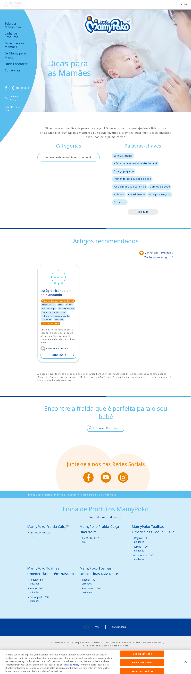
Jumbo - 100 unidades (141, 548)
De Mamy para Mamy (15, 55)
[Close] (185, 666)
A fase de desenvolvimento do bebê (135, 163)
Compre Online (14, 98)
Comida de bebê (160, 186)
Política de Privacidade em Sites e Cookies (105, 645)
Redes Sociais (22, 87)
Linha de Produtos (11, 35)
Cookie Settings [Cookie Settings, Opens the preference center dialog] (142, 658)
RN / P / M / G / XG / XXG (40, 534)
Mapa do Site (82, 642)
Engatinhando (136, 194)
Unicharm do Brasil (60, 642)
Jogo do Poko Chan (12, 108)
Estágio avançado (160, 194)
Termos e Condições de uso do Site (112, 642)
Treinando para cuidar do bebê (132, 178)
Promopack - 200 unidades (143, 557)
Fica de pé (119, 202)
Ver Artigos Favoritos (158, 252)
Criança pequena (123, 171)
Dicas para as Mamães (14, 45)
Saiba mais (58, 355)
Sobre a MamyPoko (13, 25)
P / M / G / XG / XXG (90, 539)
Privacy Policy (71, 668)
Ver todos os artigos (157, 257)
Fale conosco (118, 627)
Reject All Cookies (142, 666)
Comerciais (12, 70)
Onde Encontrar (16, 64)
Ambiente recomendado (149, 642)
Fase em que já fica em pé (129, 186)
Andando (118, 194)
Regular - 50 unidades (140, 539)
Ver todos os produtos (103, 517)
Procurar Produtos (106, 428)
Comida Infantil (122, 155)
